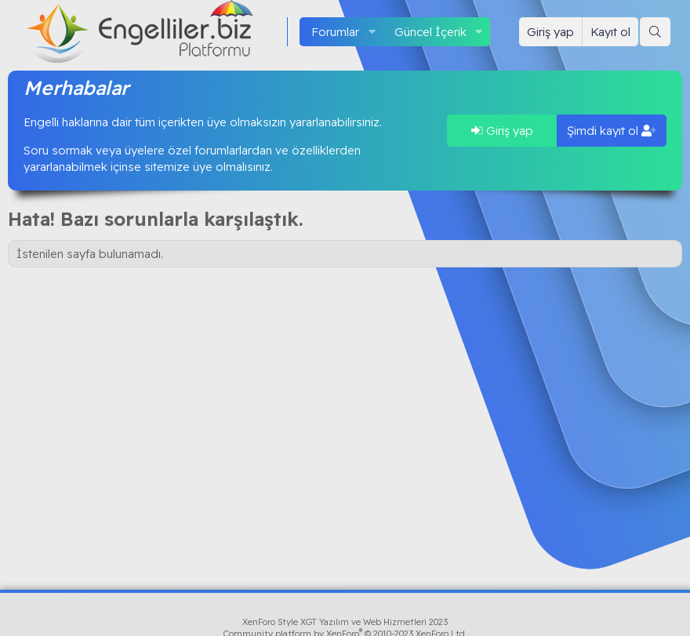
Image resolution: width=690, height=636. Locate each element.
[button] (372, 31)
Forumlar (335, 31)
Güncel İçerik (430, 31)
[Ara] (655, 31)
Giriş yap (502, 130)
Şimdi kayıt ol (611, 130)
